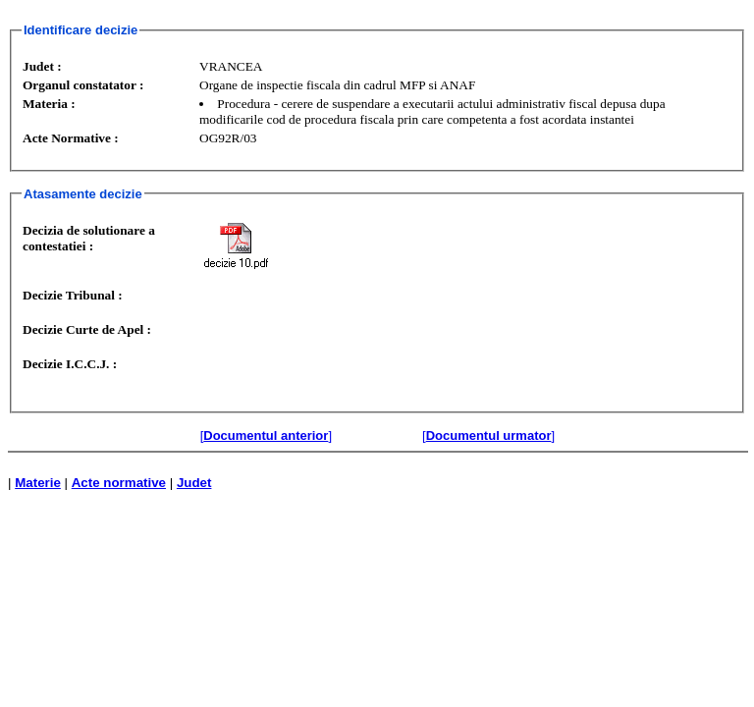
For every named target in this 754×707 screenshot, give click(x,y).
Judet (194, 482)
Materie (38, 482)
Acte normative (119, 482)
